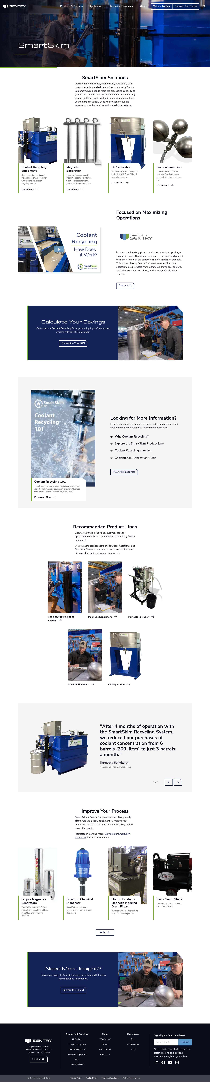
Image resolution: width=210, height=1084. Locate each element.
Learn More (30, 189)
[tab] (112, 437)
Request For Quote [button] (186, 6)
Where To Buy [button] (161, 6)
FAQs (133, 1052)
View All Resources (124, 472)
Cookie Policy (91, 1080)
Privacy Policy (76, 1080)
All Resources (133, 1047)
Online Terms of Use (131, 1080)
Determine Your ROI (73, 343)
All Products (77, 1042)
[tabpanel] (63, 445)
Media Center (105, 1052)
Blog (133, 1042)
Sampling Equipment (77, 1047)
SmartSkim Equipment (77, 1057)
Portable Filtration (143, 617)
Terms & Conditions (110, 1080)
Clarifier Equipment (77, 1052)
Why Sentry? (105, 1042)
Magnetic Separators (102, 619)
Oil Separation (121, 686)
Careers (105, 1047)
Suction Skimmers (83, 686)
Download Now (45, 497)
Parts (77, 1062)
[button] (169, 784)
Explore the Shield (73, 992)
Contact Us (125, 285)
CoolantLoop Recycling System (64, 619)
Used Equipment (77, 1067)
